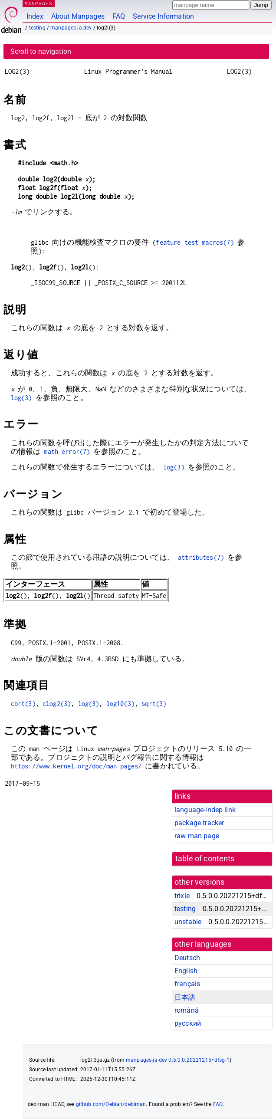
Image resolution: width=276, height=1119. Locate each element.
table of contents (205, 858)
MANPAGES (39, 3)
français (187, 984)
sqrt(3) (153, 703)
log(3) (21, 397)
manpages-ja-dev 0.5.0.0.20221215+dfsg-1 (178, 1060)
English (185, 971)
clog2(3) (57, 703)
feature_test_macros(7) (194, 242)
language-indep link (205, 810)
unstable (187, 922)
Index (34, 16)
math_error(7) (67, 451)
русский (187, 1023)
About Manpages (78, 16)
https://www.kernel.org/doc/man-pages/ (76, 766)
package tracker (199, 823)
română (186, 1010)
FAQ (118, 16)
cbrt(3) (23, 703)
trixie (182, 896)
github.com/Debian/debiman (111, 1104)
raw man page (196, 836)
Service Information (163, 16)
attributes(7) (201, 557)
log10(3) (120, 703)
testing (37, 28)
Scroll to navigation (40, 51)
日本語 (184, 997)
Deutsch (187, 958)
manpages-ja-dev (71, 28)
